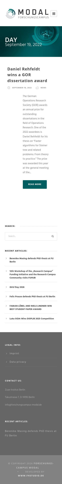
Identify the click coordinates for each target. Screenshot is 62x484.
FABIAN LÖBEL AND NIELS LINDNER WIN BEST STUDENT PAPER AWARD (31, 307)
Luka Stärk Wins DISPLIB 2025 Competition (32, 319)
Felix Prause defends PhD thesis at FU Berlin (32, 297)
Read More (34, 184)
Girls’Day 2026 (17, 287)
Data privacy (18, 362)
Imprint (14, 353)
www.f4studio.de (31, 476)
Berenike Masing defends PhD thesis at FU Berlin (31, 260)
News (43, 87)
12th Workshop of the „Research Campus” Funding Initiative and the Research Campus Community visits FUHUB (33, 274)
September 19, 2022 (22, 87)
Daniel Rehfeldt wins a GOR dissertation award (27, 74)
